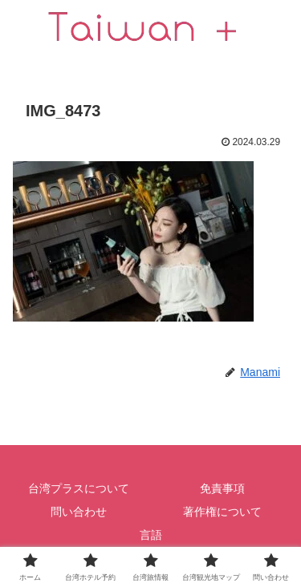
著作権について (222, 511)
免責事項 (222, 488)
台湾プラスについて (78, 488)
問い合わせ (79, 511)
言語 (151, 534)
